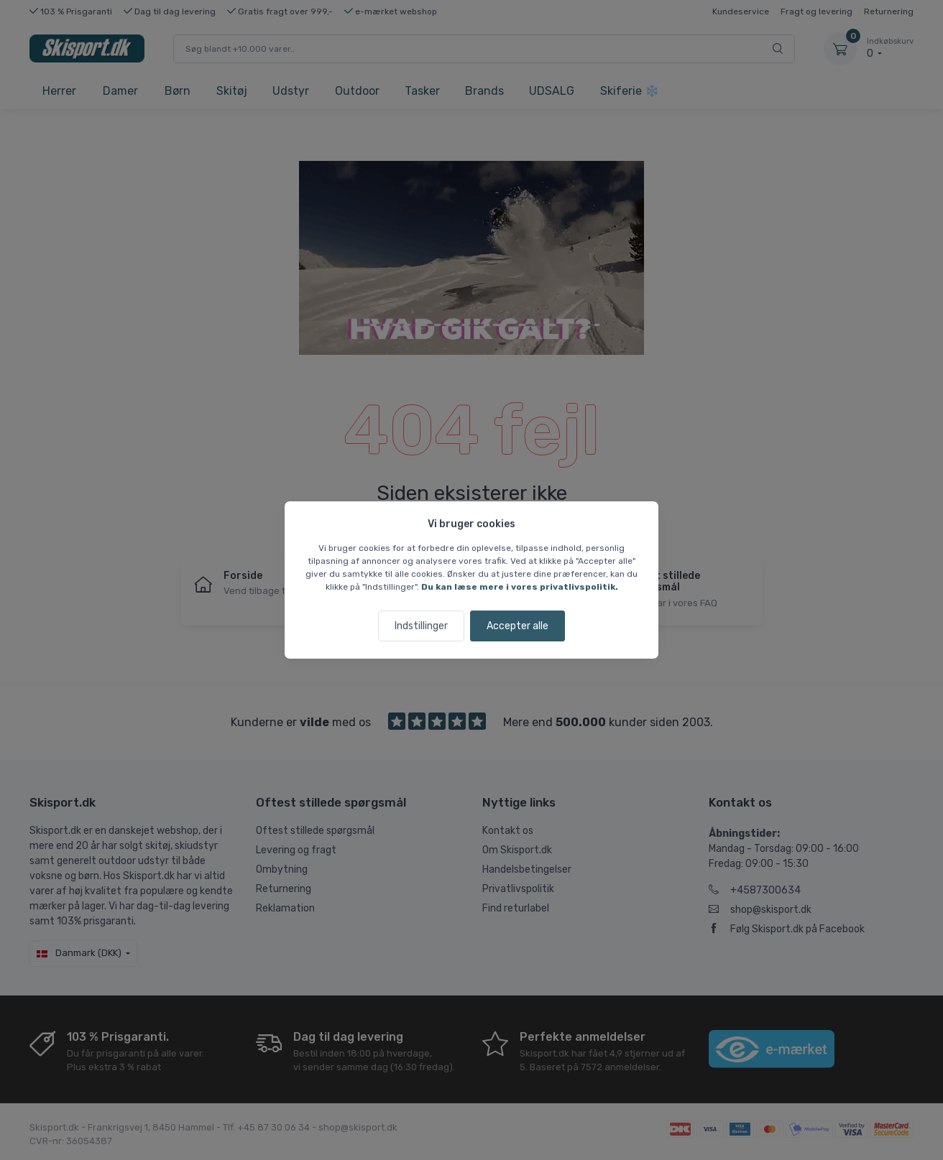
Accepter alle (517, 626)
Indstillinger (421, 626)
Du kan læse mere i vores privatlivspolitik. (519, 587)
